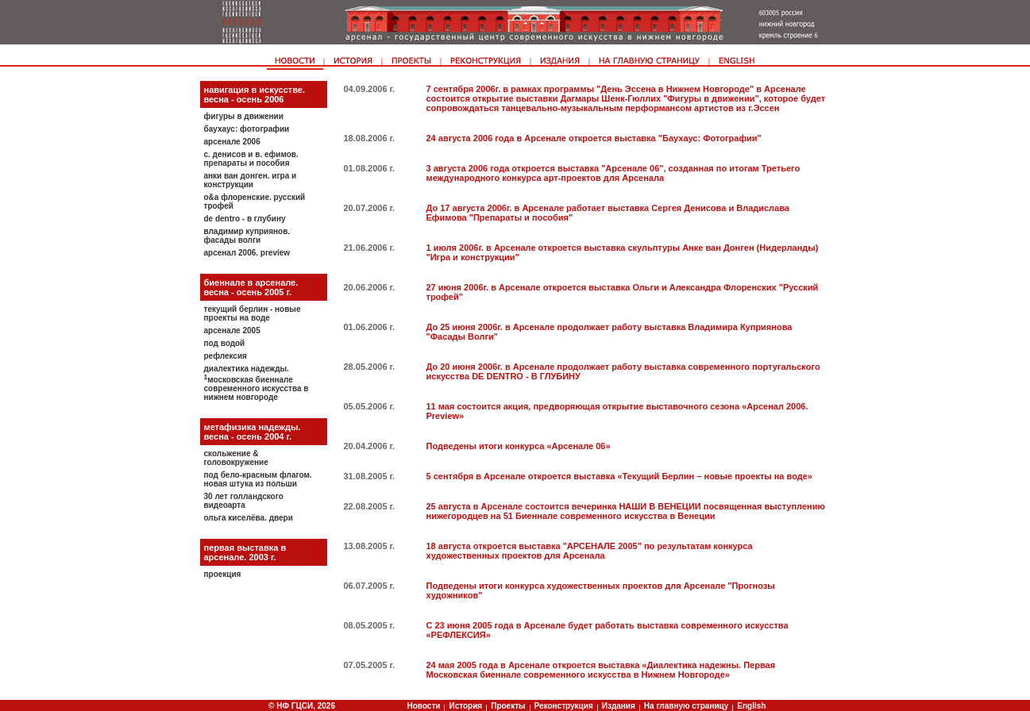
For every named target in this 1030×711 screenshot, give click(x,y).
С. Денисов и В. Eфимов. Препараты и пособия (251, 158)
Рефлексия (225, 356)
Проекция (222, 574)
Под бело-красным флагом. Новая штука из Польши (258, 479)
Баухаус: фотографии (247, 129)
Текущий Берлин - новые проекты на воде (252, 313)
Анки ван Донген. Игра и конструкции (250, 180)
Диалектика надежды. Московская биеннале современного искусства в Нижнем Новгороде (256, 383)
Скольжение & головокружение (236, 458)
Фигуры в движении (244, 116)
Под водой (224, 343)
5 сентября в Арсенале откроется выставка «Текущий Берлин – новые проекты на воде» (619, 476)
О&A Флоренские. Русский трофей (255, 201)
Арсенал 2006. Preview (247, 252)
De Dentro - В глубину (245, 218)
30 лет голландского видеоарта (244, 500)
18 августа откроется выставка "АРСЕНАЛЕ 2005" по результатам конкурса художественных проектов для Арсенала (589, 550)
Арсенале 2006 (232, 141)
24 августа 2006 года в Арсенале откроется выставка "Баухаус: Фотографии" (594, 138)
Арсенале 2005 (232, 330)
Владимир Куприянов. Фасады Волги (247, 235)
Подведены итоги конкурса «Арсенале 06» (518, 446)
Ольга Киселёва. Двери (248, 517)
